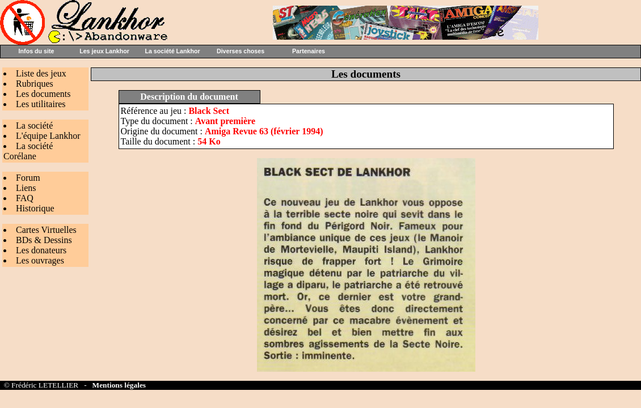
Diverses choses (240, 51)
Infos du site (36, 51)
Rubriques (34, 83)
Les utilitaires (41, 104)
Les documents (43, 94)
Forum (28, 177)
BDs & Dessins (44, 240)
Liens (26, 188)
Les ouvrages (40, 260)
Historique (35, 208)
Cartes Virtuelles (46, 230)
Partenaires (308, 51)
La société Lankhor (172, 51)
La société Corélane (28, 151)
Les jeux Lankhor (104, 51)
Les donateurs (41, 250)
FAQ (24, 198)
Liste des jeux (41, 73)
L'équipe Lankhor (48, 136)
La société (34, 125)
